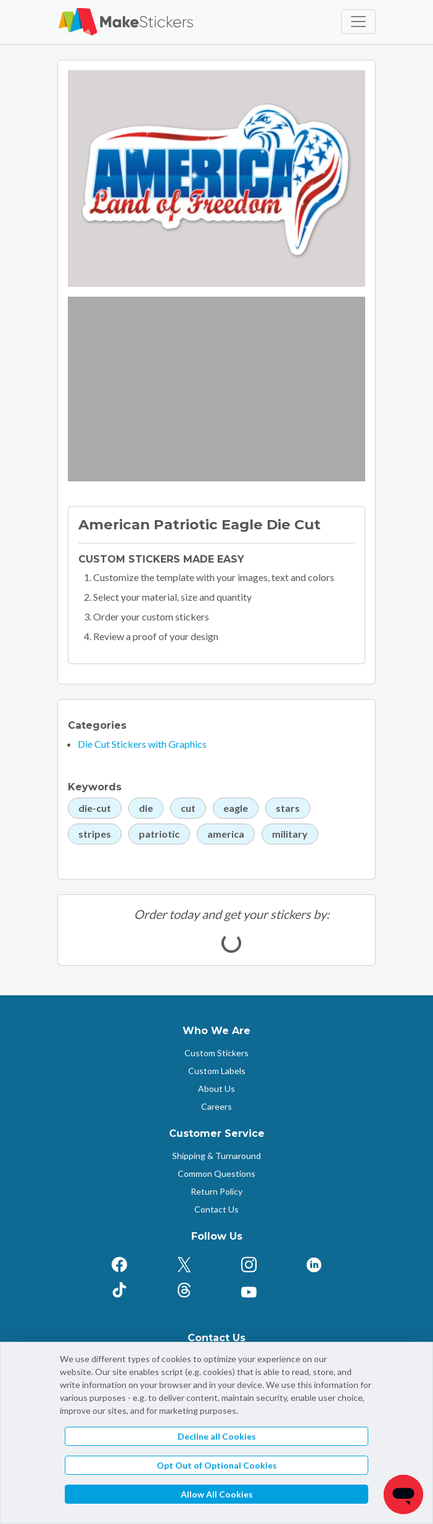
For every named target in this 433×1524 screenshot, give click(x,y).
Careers (216, 1106)
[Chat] (403, 1494)
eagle (235, 808)
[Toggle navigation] (358, 21)
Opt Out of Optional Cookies (217, 1465)
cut (188, 808)
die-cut (94, 808)
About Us (216, 1088)
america (225, 834)
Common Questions (216, 1173)
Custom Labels (216, 1070)
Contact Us (216, 1209)
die (146, 808)
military (290, 834)
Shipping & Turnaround (216, 1155)
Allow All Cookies (217, 1494)
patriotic (159, 834)
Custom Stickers (216, 1053)
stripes (94, 834)
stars (288, 808)
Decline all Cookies (217, 1436)
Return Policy (216, 1191)
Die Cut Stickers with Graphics (142, 744)
